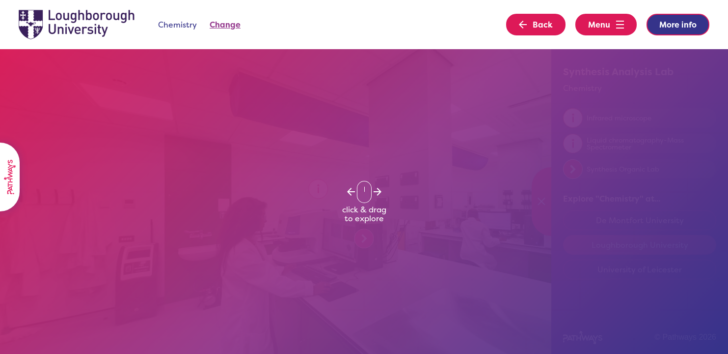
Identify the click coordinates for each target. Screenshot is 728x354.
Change (225, 24)
